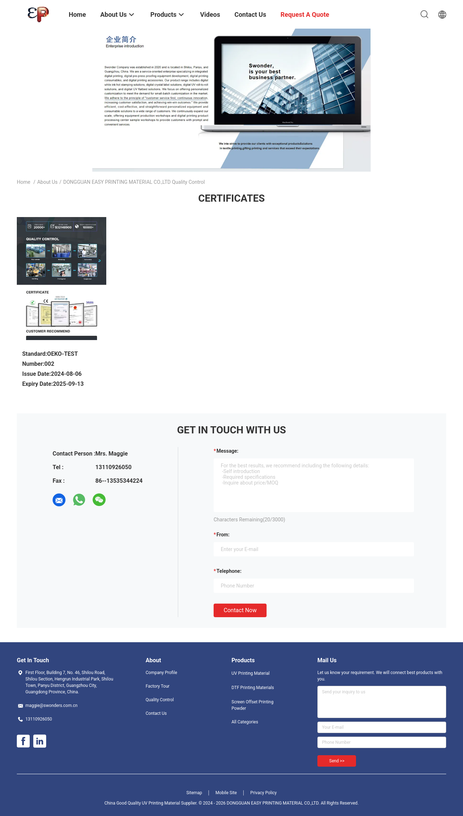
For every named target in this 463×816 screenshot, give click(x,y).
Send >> (336, 760)
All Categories (245, 721)
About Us (47, 182)
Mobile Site (226, 792)
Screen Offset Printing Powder (252, 705)
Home (23, 182)
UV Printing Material (251, 673)
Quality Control (160, 699)
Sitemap (194, 792)
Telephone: (229, 571)
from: (222, 534)
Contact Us (156, 713)
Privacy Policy (263, 792)
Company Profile (161, 672)
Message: (227, 451)
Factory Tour (158, 686)
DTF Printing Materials (253, 687)
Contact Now (240, 610)
